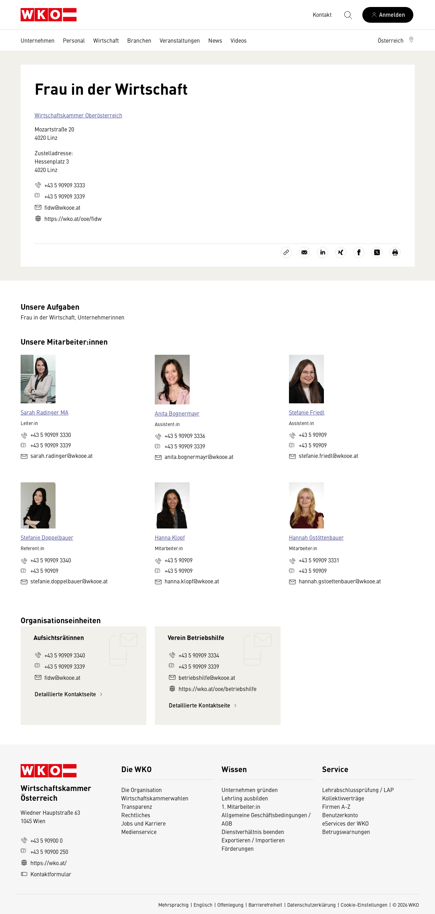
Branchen (139, 40)
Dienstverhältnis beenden (253, 831)
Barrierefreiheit (265, 904)
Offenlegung (230, 904)
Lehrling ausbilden (245, 798)
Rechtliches (135, 815)
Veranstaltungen (180, 40)
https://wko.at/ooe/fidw (68, 218)
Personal (74, 40)
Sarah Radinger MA (44, 412)
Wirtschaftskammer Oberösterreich (78, 115)
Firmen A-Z (336, 806)
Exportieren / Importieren (253, 840)
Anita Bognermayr (177, 413)
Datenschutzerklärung (311, 904)
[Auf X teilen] (377, 252)
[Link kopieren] (286, 252)
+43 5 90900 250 (44, 851)
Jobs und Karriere (143, 823)
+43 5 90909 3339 (60, 196)
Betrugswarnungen (346, 831)
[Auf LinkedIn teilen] (322, 252)
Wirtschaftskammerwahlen (154, 798)
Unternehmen (38, 40)
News (215, 40)
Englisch (203, 904)
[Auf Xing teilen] (340, 252)
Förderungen (238, 848)
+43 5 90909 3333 (60, 185)
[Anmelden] (387, 15)
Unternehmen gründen (250, 789)
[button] (396, 40)
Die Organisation (141, 789)
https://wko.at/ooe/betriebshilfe (212, 688)
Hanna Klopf (170, 537)
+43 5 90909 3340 (60, 655)
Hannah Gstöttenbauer (316, 537)
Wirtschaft (106, 40)
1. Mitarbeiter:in (241, 806)
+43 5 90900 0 (42, 840)
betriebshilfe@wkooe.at (202, 677)
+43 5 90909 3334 (194, 655)
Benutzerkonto (340, 815)
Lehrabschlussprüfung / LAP (358, 789)
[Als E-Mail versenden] (304, 252)
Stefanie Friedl (307, 412)
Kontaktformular (46, 874)
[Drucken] (395, 252)
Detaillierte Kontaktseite (69, 694)
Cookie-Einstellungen (364, 904)
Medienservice (139, 831)
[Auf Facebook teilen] (358, 252)
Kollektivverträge (343, 798)
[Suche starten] (347, 15)
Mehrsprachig (173, 904)
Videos (239, 40)
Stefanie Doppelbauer (47, 537)
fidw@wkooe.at (57, 207)
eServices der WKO (345, 823)
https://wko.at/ (44, 862)
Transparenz (136, 806)
